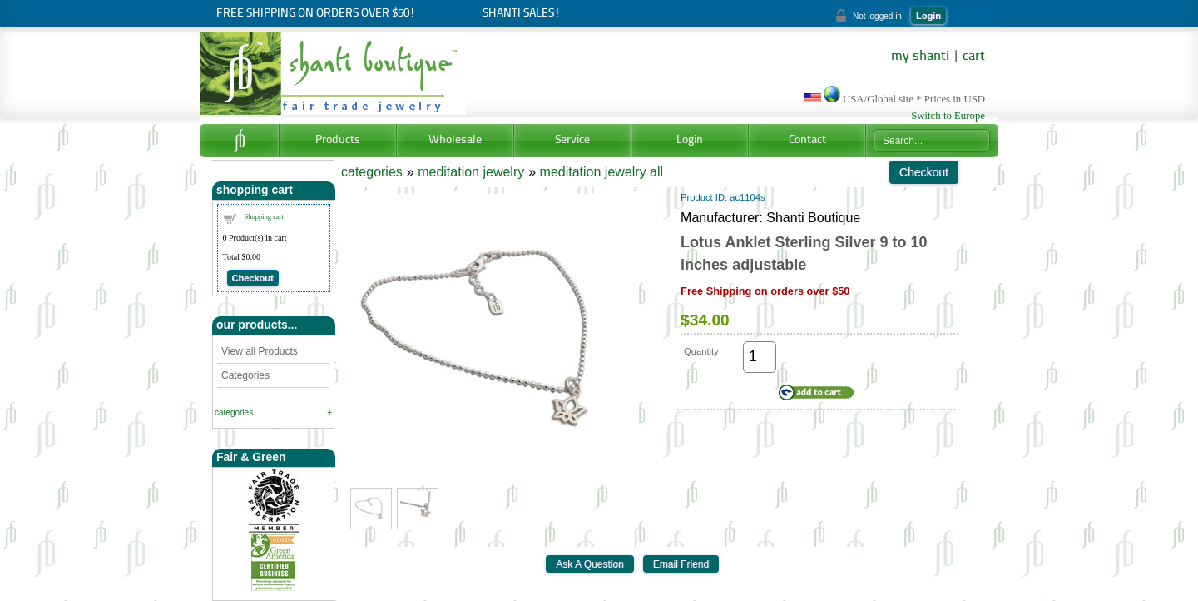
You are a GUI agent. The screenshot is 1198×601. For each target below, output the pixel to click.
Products (337, 140)
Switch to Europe (948, 116)
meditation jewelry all (602, 172)
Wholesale (455, 140)
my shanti (920, 56)
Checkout (253, 278)
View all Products (259, 351)
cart (974, 56)
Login (928, 16)
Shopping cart (264, 216)
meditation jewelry (471, 172)
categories (234, 412)
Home (239, 140)
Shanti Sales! (521, 13)
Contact (807, 140)
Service (572, 140)
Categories (245, 375)
